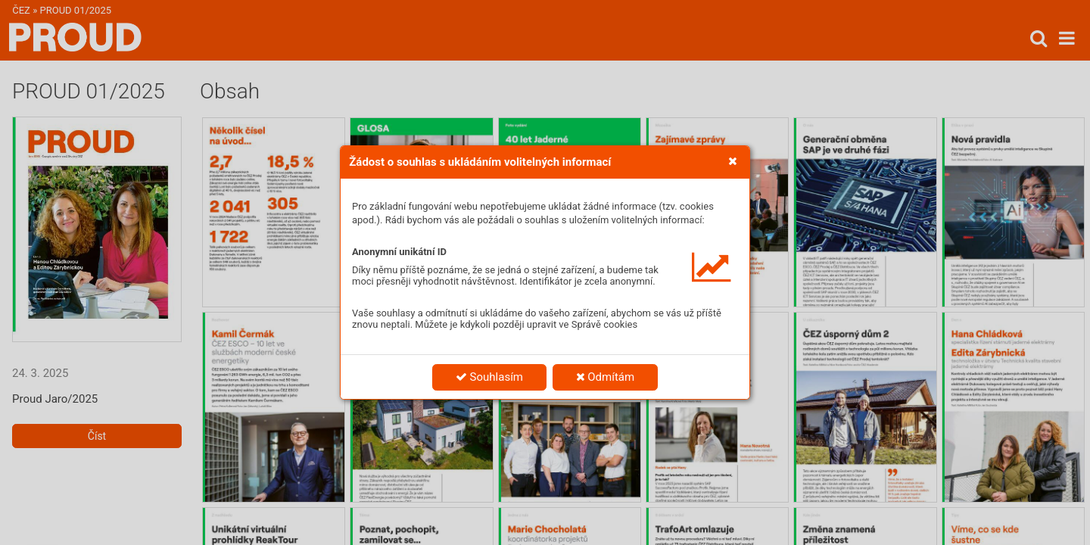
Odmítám (605, 377)
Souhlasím (489, 377)
